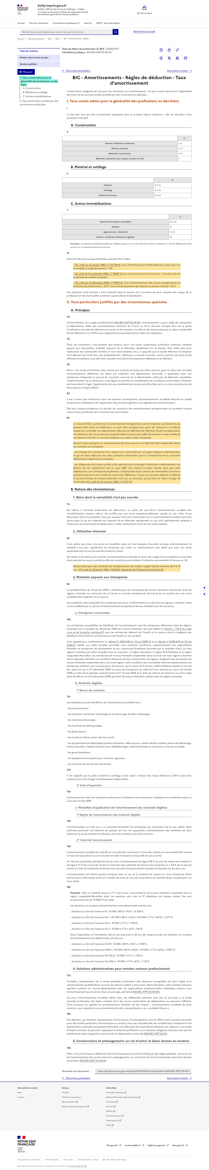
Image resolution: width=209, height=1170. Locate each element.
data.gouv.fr (178, 1145)
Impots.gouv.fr (112, 1120)
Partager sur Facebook (161, 58)
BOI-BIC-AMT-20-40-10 (93, 1060)
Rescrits (88, 23)
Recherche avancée (144, 31)
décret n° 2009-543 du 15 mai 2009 (128, 641)
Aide (19, 1092)
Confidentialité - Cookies (88, 1159)
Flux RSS (65, 1092)
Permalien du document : (76, 1071)
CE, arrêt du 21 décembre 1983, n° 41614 (97, 282)
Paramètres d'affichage (116, 1159)
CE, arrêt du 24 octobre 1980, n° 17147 (107, 482)
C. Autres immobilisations (37, 96)
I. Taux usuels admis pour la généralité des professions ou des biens (39, 81)
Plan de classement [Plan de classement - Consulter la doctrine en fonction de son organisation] (38, 23)
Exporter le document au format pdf (161, 50)
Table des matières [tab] (29, 51)
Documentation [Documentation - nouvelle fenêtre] (68, 1102)
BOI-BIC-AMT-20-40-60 (146, 992)
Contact (20, 1097)
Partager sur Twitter (169, 58)
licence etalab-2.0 (76, 1166)
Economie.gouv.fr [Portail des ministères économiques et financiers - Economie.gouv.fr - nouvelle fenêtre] (113, 1116)
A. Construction (32, 88)
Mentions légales (52, 1159)
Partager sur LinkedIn (177, 58)
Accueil (21, 23)
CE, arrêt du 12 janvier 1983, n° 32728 (96, 265)
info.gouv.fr (112, 1145)
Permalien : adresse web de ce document (177, 50)
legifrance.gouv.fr (157, 1145)
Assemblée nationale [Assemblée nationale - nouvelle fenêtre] (115, 1092)
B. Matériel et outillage (35, 92)
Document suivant (177, 70)
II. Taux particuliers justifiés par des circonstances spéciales (39, 102)
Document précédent (77, 70)
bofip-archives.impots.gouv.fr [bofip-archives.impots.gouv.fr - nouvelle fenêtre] (74, 1106)
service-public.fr (133, 1145)
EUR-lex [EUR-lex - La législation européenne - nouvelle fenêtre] (109, 1111)
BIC (50, 38)
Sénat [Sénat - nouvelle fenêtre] (108, 1125)
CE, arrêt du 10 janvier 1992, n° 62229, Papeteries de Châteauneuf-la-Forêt (119, 569)
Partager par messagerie (185, 58)
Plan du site (68, 1159)
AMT (57, 38)
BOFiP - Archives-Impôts (108, 23)
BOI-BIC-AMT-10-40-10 (127, 322)
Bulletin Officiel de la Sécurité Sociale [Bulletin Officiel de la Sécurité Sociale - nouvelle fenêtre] (121, 1097)
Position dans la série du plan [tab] (34, 57)
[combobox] (66, 32)
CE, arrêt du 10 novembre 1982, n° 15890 (97, 273)
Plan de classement (36, 38)
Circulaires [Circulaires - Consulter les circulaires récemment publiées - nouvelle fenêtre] (110, 1102)
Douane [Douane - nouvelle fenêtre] (109, 1106)
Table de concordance (71, 1097)
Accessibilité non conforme (29, 1159)
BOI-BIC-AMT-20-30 (155, 1033)
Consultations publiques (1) (66, 23)
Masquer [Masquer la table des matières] (28, 72)
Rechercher (115, 32)
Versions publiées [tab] (28, 64)
